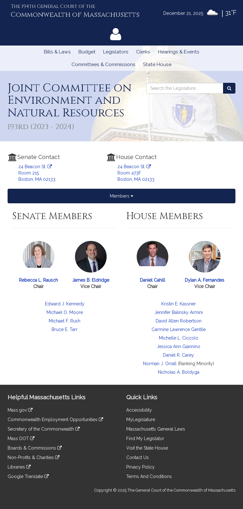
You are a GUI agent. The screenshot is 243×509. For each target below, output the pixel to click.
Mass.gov (20, 410)
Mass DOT (21, 438)
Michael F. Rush (64, 320)
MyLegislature (140, 419)
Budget (87, 52)
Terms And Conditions (149, 476)
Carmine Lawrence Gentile (179, 329)
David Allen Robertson (179, 320)
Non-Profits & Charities (33, 457)
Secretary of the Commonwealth (44, 429)
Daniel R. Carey (178, 355)
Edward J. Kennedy (64, 303)
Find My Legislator (145, 438)
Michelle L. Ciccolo (178, 337)
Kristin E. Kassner (178, 303)
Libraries (19, 466)
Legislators (115, 52)
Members (121, 196)
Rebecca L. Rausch (38, 280)
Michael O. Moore (65, 312)
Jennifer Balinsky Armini (178, 312)
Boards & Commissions (35, 448)
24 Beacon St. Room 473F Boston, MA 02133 (135, 173)
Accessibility (139, 410)
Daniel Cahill (152, 280)
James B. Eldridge (90, 280)
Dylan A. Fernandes (204, 280)
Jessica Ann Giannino (178, 346)
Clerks (143, 52)
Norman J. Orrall (160, 363)
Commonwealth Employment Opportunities (55, 419)
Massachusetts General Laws (155, 429)
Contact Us (137, 457)
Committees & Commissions (103, 64)
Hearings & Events (178, 52)
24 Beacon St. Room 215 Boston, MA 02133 (36, 173)
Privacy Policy (140, 466)
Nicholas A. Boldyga (178, 372)
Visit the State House (147, 448)
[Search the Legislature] (229, 88)
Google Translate (28, 476)
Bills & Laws (57, 52)
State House (157, 64)
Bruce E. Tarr (65, 329)
